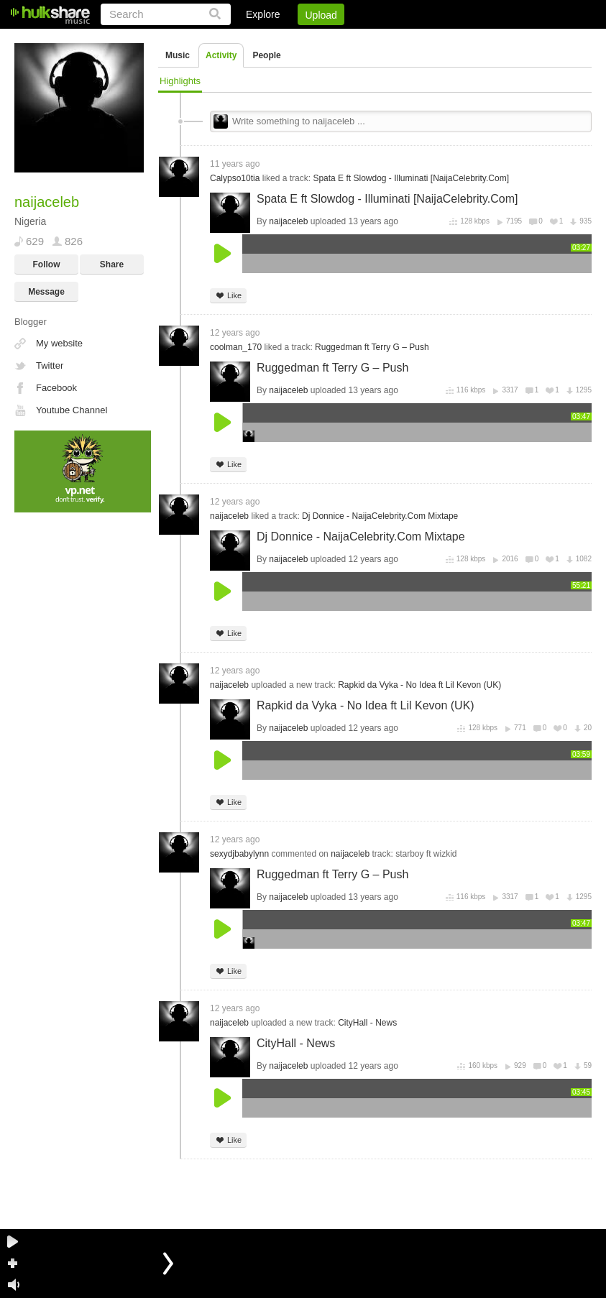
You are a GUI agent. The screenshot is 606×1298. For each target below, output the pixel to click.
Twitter (49, 365)
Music (177, 55)
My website (59, 343)
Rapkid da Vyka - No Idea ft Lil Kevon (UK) (419, 685)
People (266, 55)
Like (228, 295)
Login (295, 39)
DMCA (444, 39)
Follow (46, 264)
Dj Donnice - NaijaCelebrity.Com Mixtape (380, 516)
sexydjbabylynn (239, 854)
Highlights (180, 80)
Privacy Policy (511, 39)
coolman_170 (236, 347)
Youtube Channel (71, 410)
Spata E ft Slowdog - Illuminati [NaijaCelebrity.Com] (411, 178)
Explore (263, 14)
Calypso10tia (235, 178)
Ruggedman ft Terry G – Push (372, 347)
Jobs (397, 39)
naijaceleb (288, 221)
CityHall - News (367, 1023)
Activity (221, 55)
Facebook (56, 387)
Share (112, 264)
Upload (320, 15)
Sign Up (346, 39)
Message (46, 292)
